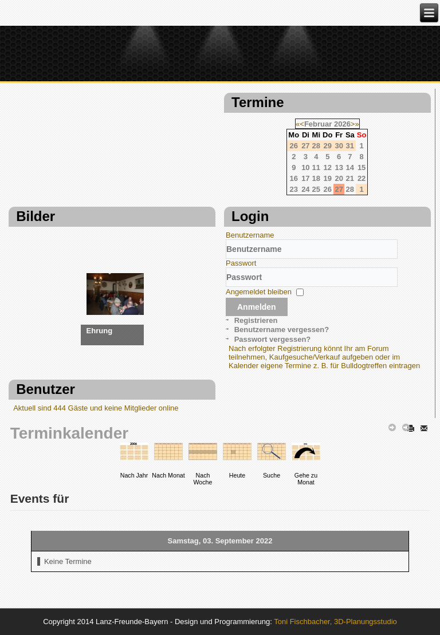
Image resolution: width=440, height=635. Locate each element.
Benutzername (250, 235)
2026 (342, 124)
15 (362, 167)
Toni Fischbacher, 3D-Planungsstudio (335, 621)
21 (350, 178)
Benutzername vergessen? (281, 329)
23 (294, 189)
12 (328, 167)
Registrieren (256, 320)
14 (350, 167)
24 (305, 189)
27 (339, 189)
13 (339, 167)
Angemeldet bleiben (259, 291)
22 (362, 178)
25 (316, 189)
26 (328, 189)
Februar (318, 124)
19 (328, 178)
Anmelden (256, 306)
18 (316, 178)
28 (350, 189)
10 (305, 167)
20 (339, 178)
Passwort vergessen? (272, 339)
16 (294, 178)
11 (316, 167)
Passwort (241, 263)
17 (305, 178)
